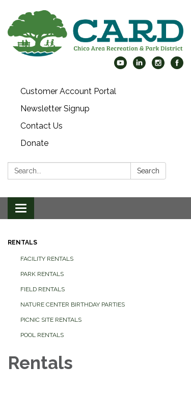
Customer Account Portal (68, 91)
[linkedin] (139, 66)
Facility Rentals (46, 258)
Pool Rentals (42, 335)
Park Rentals (42, 274)
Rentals (22, 242)
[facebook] (177, 66)
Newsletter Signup (55, 108)
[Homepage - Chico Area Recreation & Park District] (95, 33)
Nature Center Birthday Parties (72, 304)
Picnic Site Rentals (50, 319)
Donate (34, 143)
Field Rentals (42, 289)
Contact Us (41, 126)
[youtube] (120, 66)
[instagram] (158, 66)
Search (148, 171)
